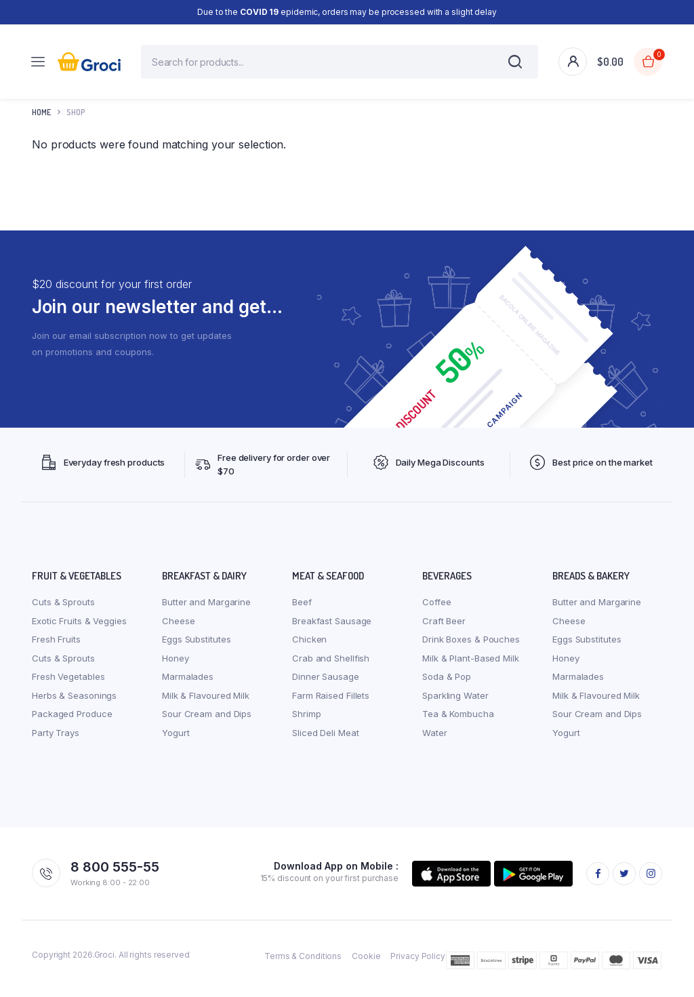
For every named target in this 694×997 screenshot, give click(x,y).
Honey (175, 664)
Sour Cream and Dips (206, 720)
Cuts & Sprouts (63, 608)
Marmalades (187, 683)
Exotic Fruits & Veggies (79, 627)
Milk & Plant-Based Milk (470, 664)
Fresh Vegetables (68, 683)
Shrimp (306, 720)
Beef (302, 608)
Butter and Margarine (206, 608)
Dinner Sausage (325, 683)
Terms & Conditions (303, 963)
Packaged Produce (72, 720)
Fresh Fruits (56, 645)
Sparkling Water (455, 702)
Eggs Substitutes (196, 645)
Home (41, 119)
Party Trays (55, 739)
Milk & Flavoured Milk (205, 702)
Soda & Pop (446, 683)
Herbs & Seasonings (74, 702)
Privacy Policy (417, 963)
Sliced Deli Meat (325, 739)
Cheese (178, 627)
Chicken (309, 645)
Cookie (366, 963)
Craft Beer (444, 627)
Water (434, 739)
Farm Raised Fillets (330, 702)
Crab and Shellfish (330, 664)
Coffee (436, 608)
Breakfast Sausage (331, 627)
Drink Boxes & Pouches (471, 645)
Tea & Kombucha (458, 720)
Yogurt (175, 739)
